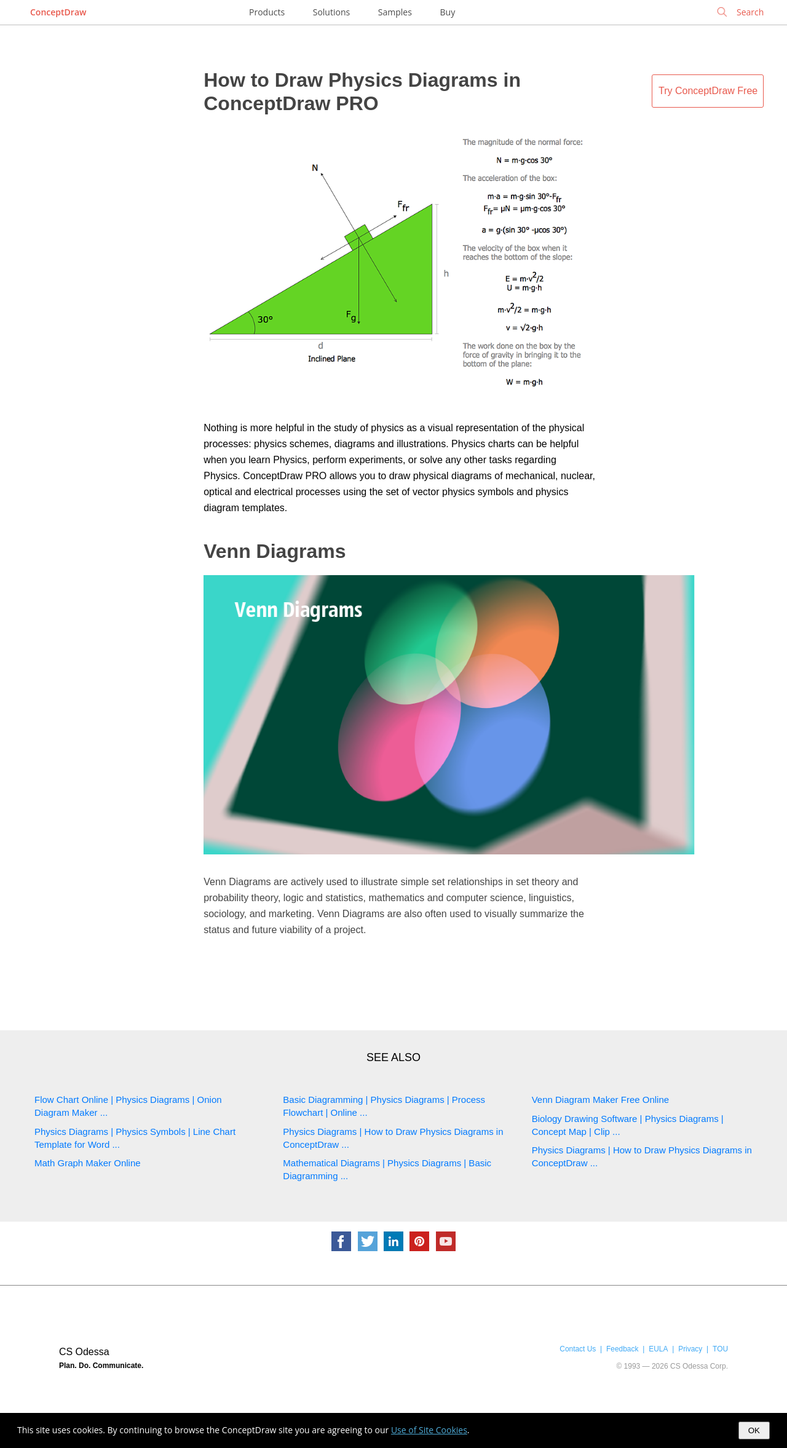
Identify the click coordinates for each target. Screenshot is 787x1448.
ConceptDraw (58, 12)
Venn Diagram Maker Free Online (600, 1099)
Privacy (690, 1349)
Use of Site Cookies (429, 1430)
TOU (720, 1349)
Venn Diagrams (275, 551)
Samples (395, 12)
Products (267, 12)
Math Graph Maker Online (87, 1163)
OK (754, 1430)
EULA (658, 1349)
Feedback (622, 1349)
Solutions (331, 12)
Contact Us (578, 1349)
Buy (448, 12)
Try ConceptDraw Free (707, 91)
